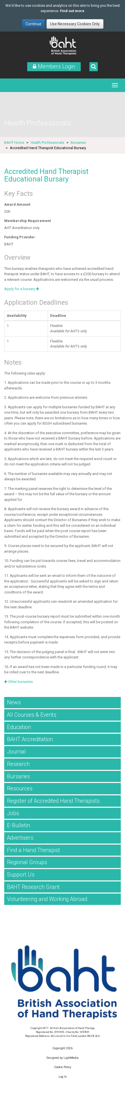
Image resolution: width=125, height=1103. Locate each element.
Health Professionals (47, 142)
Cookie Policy (62, 1067)
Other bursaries (18, 682)
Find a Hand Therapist (33, 850)
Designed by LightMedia (62, 1058)
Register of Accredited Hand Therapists (53, 801)
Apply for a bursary (21, 289)
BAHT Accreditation (30, 739)
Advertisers (20, 838)
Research (18, 764)
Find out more (72, 11)
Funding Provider (19, 237)
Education (19, 727)
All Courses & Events (31, 715)
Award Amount (17, 204)
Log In (63, 1077)
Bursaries (78, 142)
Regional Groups (27, 862)
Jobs (13, 813)
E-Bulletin (18, 825)
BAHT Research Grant (33, 887)
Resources (20, 788)
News (14, 702)
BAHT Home (14, 142)
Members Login (54, 66)
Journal (16, 751)
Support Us (20, 874)
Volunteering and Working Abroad (47, 899)
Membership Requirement (27, 221)
